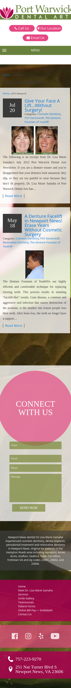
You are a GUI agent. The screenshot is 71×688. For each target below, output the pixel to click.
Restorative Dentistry (16, 242)
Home (6, 75)
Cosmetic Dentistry (49, 114)
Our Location (49, 28)
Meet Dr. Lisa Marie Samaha (35, 590)
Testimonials (26, 602)
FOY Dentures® (34, 118)
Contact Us (25, 614)
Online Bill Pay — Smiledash (35, 610)
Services (23, 594)
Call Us (22, 28)
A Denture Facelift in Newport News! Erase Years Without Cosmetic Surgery (43, 225)
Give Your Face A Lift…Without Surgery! (42, 105)
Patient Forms (26, 606)
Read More (13, 196)
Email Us (35, 38)
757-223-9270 (28, 659)
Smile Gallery (26, 598)
